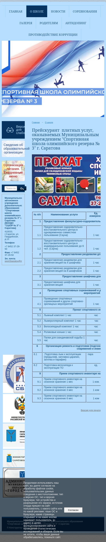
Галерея (26, 23)
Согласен (73, 510)
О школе (37, 11)
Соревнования (85, 11)
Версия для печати (91, 410)
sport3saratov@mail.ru (16, 261)
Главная (15, 11)
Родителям (49, 23)
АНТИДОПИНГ (75, 23)
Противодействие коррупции (53, 35)
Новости (58, 11)
